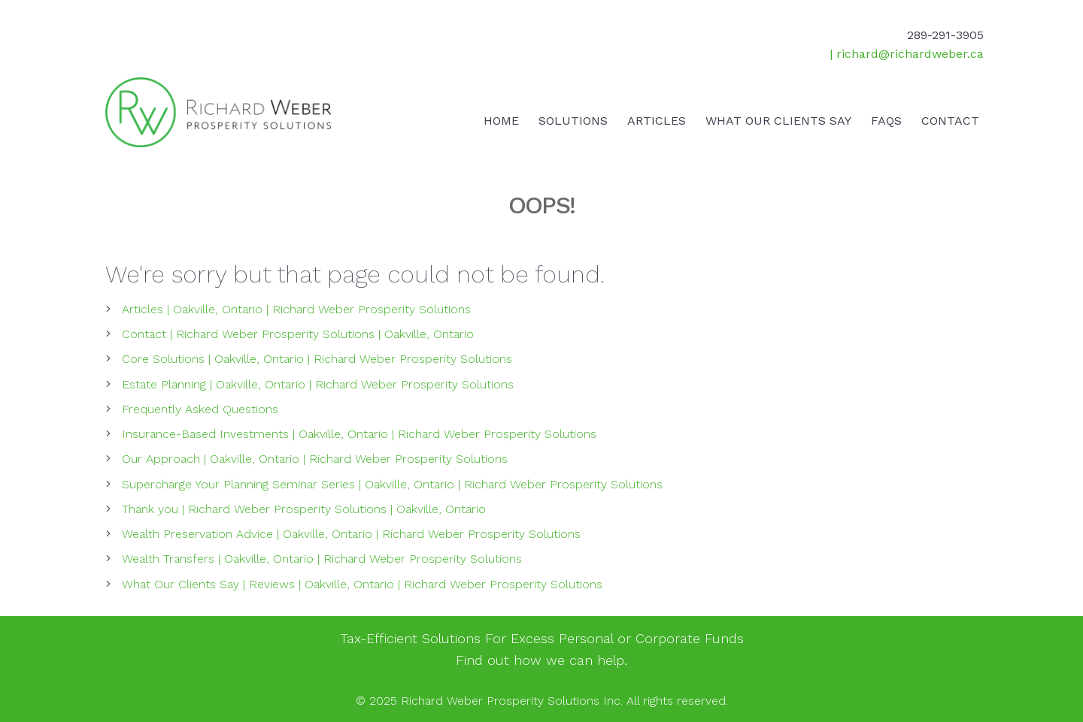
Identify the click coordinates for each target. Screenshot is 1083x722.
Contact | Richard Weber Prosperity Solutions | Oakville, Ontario (298, 334)
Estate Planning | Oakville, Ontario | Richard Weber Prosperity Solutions (318, 384)
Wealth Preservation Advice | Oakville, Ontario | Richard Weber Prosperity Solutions (351, 534)
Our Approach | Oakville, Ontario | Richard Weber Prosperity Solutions (315, 459)
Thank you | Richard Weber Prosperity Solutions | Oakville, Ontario (304, 509)
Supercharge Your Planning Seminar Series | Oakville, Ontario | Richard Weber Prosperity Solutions (392, 484)
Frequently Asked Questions (200, 409)
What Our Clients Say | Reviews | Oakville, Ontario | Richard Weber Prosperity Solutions (362, 584)
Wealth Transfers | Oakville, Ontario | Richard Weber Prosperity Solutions (322, 558)
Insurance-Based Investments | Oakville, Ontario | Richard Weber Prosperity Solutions (359, 434)
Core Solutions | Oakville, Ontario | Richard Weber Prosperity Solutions (317, 359)
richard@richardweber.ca (910, 54)
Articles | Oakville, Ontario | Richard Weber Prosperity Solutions (296, 309)
